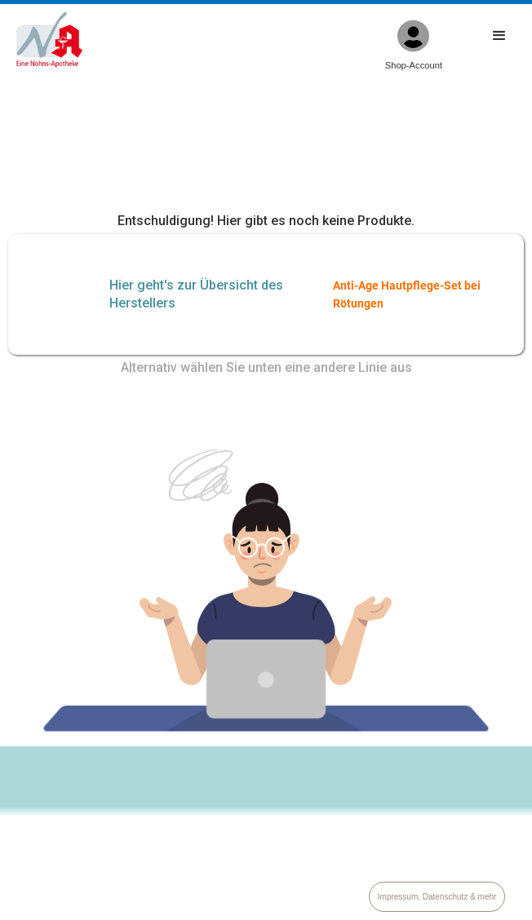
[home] (45, 40)
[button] (499, 44)
